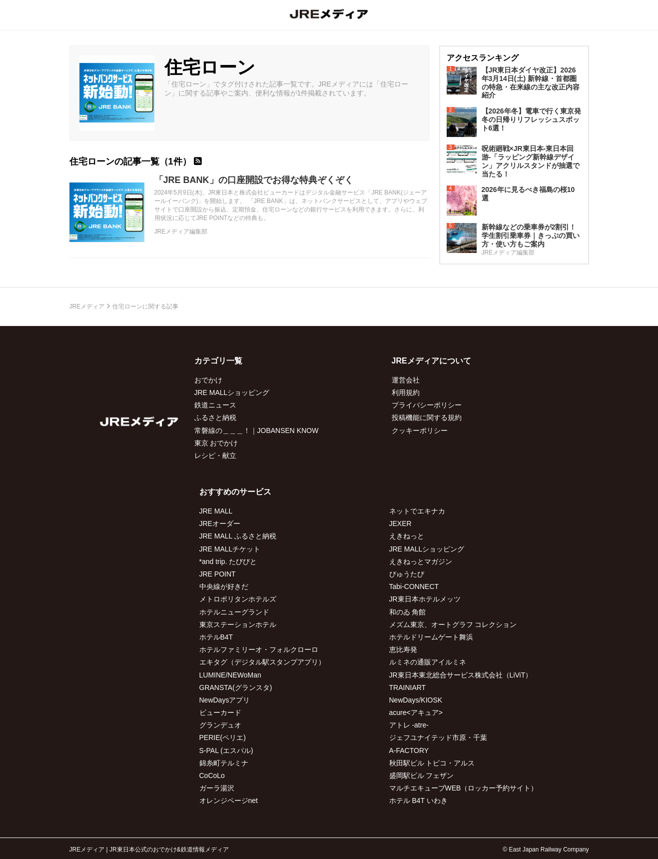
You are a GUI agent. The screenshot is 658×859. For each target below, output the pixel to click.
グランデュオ (220, 725)
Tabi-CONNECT (414, 586)
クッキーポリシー (420, 430)
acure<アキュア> (416, 712)
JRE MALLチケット (230, 549)
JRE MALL (216, 511)
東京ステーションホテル (237, 624)
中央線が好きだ (223, 586)
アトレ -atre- (409, 725)
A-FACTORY (409, 750)
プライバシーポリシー (427, 405)
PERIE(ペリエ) (222, 738)
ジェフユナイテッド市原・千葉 (438, 738)
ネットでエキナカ (417, 511)
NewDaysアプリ (224, 700)
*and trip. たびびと (228, 562)
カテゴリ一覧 (218, 360)
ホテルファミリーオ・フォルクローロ (258, 650)
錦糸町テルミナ (223, 763)
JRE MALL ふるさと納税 (237, 536)
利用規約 (406, 392)
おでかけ (208, 380)
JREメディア (87, 306)
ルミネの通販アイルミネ (427, 662)
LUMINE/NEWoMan (230, 675)
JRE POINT (217, 574)
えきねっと (406, 536)
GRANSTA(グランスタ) (235, 688)
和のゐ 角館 (407, 612)
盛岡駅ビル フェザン (421, 776)
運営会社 (406, 380)
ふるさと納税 (215, 418)
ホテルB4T (216, 637)
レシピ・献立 (215, 456)
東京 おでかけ (216, 443)
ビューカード (220, 712)
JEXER (400, 524)
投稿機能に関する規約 (427, 418)
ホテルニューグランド (234, 612)
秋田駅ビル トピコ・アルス (432, 763)
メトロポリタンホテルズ (237, 599)
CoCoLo (212, 776)
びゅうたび (406, 574)
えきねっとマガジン (420, 562)
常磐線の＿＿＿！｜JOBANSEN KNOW (256, 430)
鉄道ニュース (215, 405)
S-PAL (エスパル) (226, 750)
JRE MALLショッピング (232, 392)
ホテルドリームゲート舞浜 (431, 637)
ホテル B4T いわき (418, 800)
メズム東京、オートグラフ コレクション (453, 624)
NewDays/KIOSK (416, 700)
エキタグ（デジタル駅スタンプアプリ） (262, 662)
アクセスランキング (483, 58)
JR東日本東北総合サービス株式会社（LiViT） (461, 675)
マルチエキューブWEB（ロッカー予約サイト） (463, 788)
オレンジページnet (228, 800)
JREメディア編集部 (181, 231)
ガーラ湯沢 (216, 788)
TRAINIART (407, 688)
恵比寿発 (403, 650)
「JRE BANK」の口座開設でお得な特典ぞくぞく (253, 180)
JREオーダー (219, 524)
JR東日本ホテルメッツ (425, 599)
